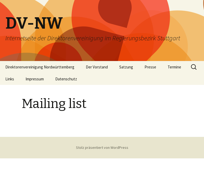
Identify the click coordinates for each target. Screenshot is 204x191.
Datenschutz (66, 78)
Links (9, 78)
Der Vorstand (97, 67)
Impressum (35, 78)
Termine (174, 67)
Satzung (126, 67)
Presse (150, 67)
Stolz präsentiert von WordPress (102, 147)
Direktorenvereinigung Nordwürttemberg (39, 67)
